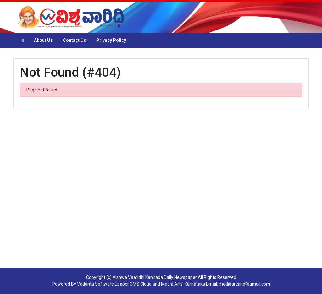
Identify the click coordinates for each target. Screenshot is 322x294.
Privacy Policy (111, 40)
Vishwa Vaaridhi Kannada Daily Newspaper (155, 277)
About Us (43, 40)
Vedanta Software (95, 283)
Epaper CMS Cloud (133, 283)
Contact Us (74, 40)
